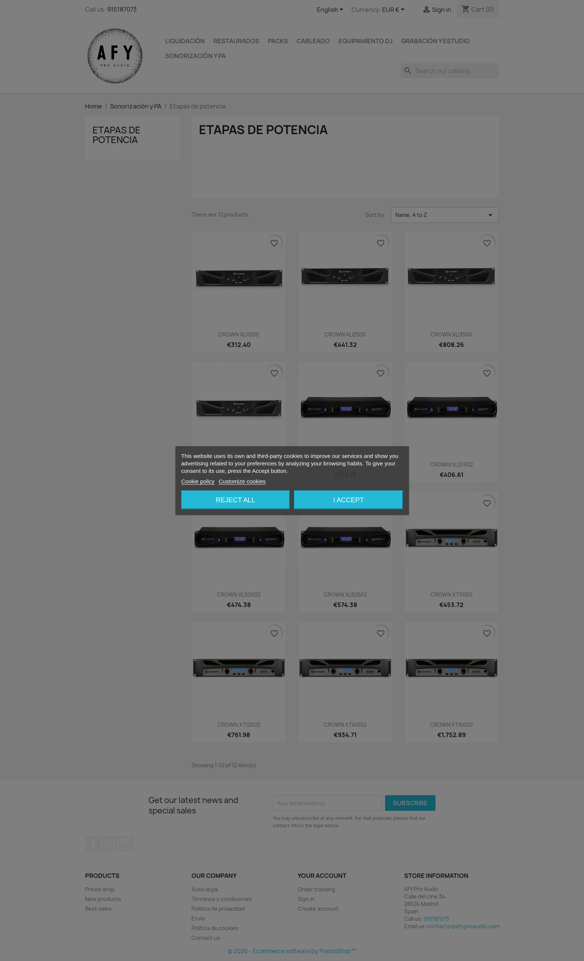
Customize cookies (242, 481)
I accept (348, 499)
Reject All (235, 499)
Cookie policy (198, 481)
